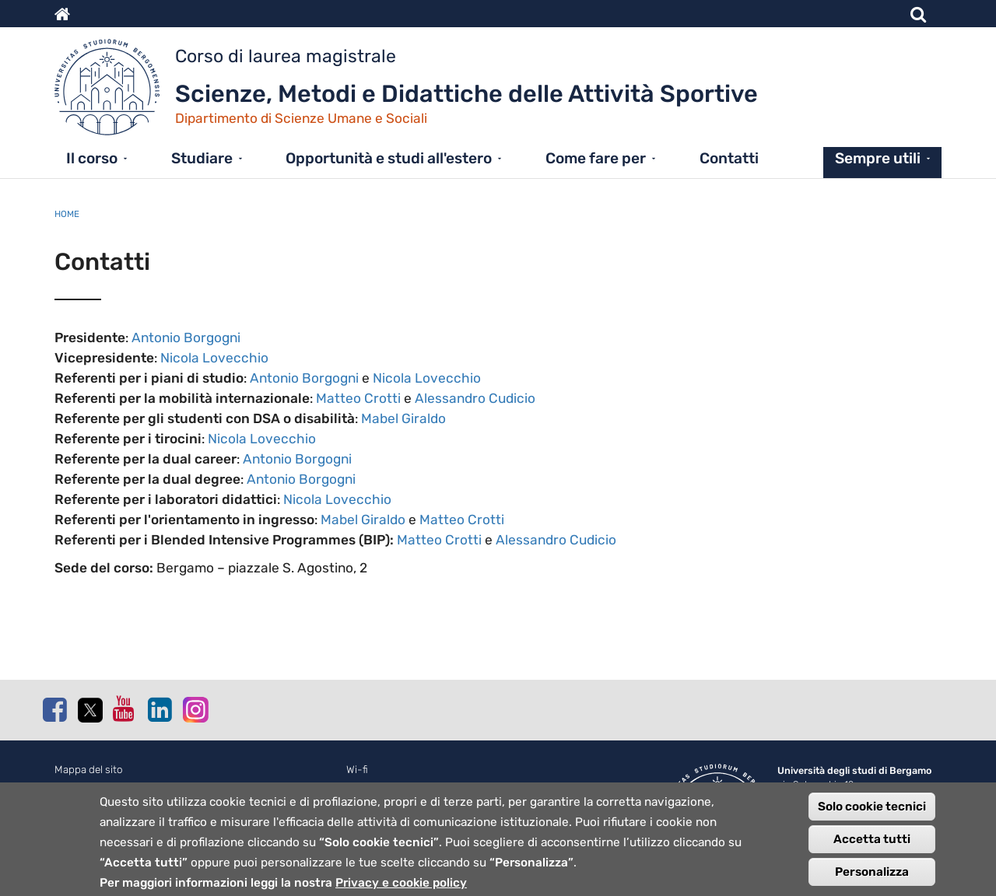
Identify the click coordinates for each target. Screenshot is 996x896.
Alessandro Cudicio (475, 398)
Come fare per (595, 158)
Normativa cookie (95, 787)
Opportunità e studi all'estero (389, 158)
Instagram (194, 709)
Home (66, 213)
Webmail (366, 787)
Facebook (54, 709)
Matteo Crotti (358, 398)
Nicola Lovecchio (214, 358)
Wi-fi (357, 769)
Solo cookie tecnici (872, 814)
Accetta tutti (871, 847)
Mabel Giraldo (403, 418)
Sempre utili (878, 158)
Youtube (124, 709)
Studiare (202, 158)
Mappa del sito (88, 769)
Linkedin (159, 709)
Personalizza (872, 880)
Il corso (91, 158)
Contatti (729, 158)
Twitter (89, 710)
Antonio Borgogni (186, 337)
